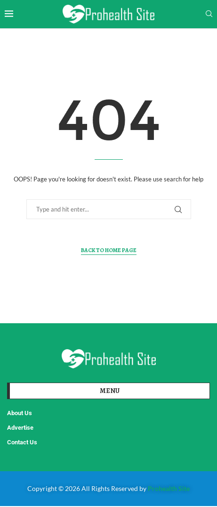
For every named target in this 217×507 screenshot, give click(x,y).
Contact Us (22, 442)
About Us (19, 413)
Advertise (20, 428)
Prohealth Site (169, 488)
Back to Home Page (109, 250)
